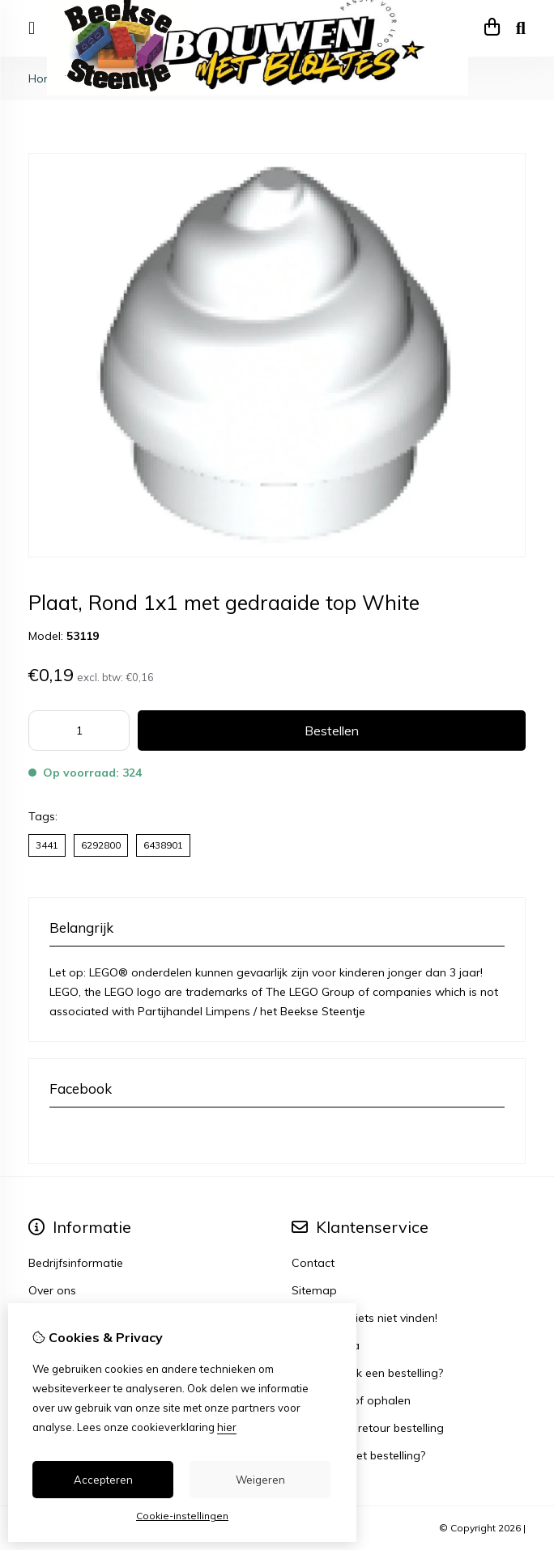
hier (227, 1427)
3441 (47, 845)
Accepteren (103, 1479)
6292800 (101, 845)
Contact (313, 1263)
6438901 (163, 845)
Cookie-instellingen (182, 1516)
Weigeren (260, 1479)
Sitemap (314, 1290)
